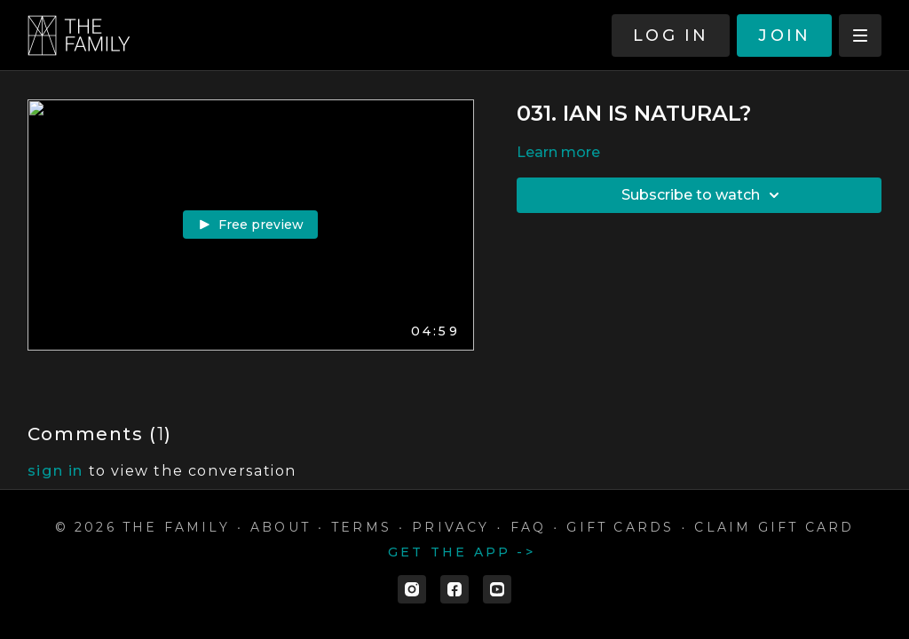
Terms (361, 527)
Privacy (450, 527)
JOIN (784, 35)
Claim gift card (774, 527)
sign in (55, 470)
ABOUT (280, 527)
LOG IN (670, 35)
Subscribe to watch (703, 195)
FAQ (528, 527)
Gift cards (620, 527)
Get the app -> (461, 552)
